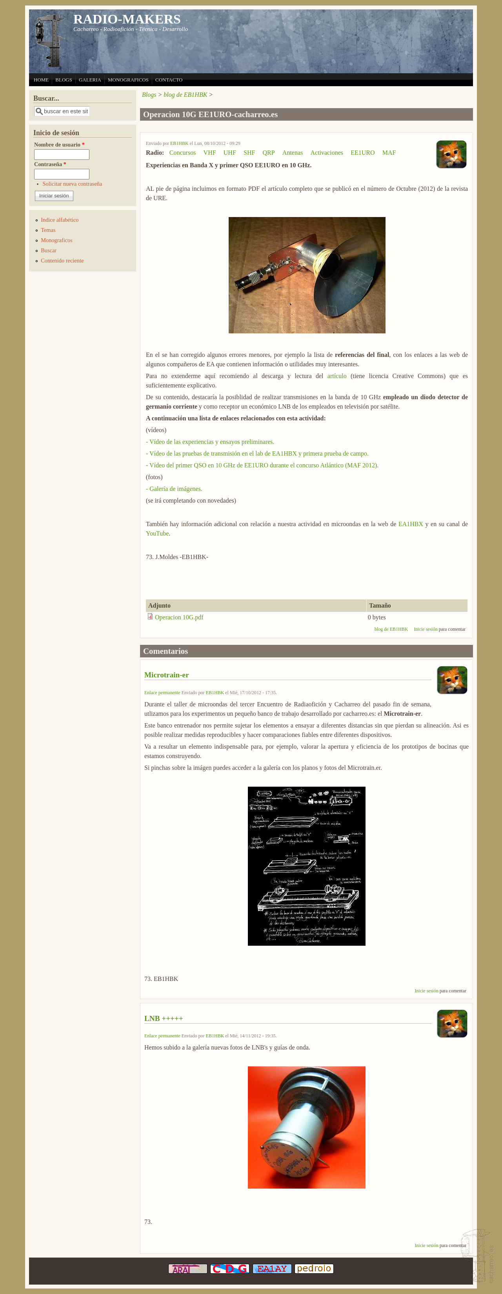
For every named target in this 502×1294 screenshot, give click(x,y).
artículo (337, 376)
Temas (48, 230)
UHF (230, 152)
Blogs (149, 94)
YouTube (157, 533)
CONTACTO (169, 80)
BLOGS (63, 80)
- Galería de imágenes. (174, 488)
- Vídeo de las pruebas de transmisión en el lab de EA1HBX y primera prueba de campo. (257, 453)
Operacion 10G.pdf (179, 617)
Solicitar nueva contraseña (72, 184)
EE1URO (363, 152)
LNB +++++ (163, 1018)
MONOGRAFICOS (128, 80)
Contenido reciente (62, 260)
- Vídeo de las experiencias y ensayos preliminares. (210, 441)
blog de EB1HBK (185, 94)
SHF (249, 152)
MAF (389, 152)
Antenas (292, 152)
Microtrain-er (166, 675)
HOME (41, 80)
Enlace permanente (162, 692)
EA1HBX (410, 524)
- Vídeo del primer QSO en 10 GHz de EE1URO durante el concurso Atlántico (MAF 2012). (262, 465)
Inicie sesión (425, 629)
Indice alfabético (59, 220)
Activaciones (326, 152)
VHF (210, 152)
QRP (269, 152)
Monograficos (57, 240)
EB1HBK (179, 143)
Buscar (48, 250)
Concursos (182, 152)
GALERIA (90, 80)
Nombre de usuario (59, 144)
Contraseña (50, 164)
